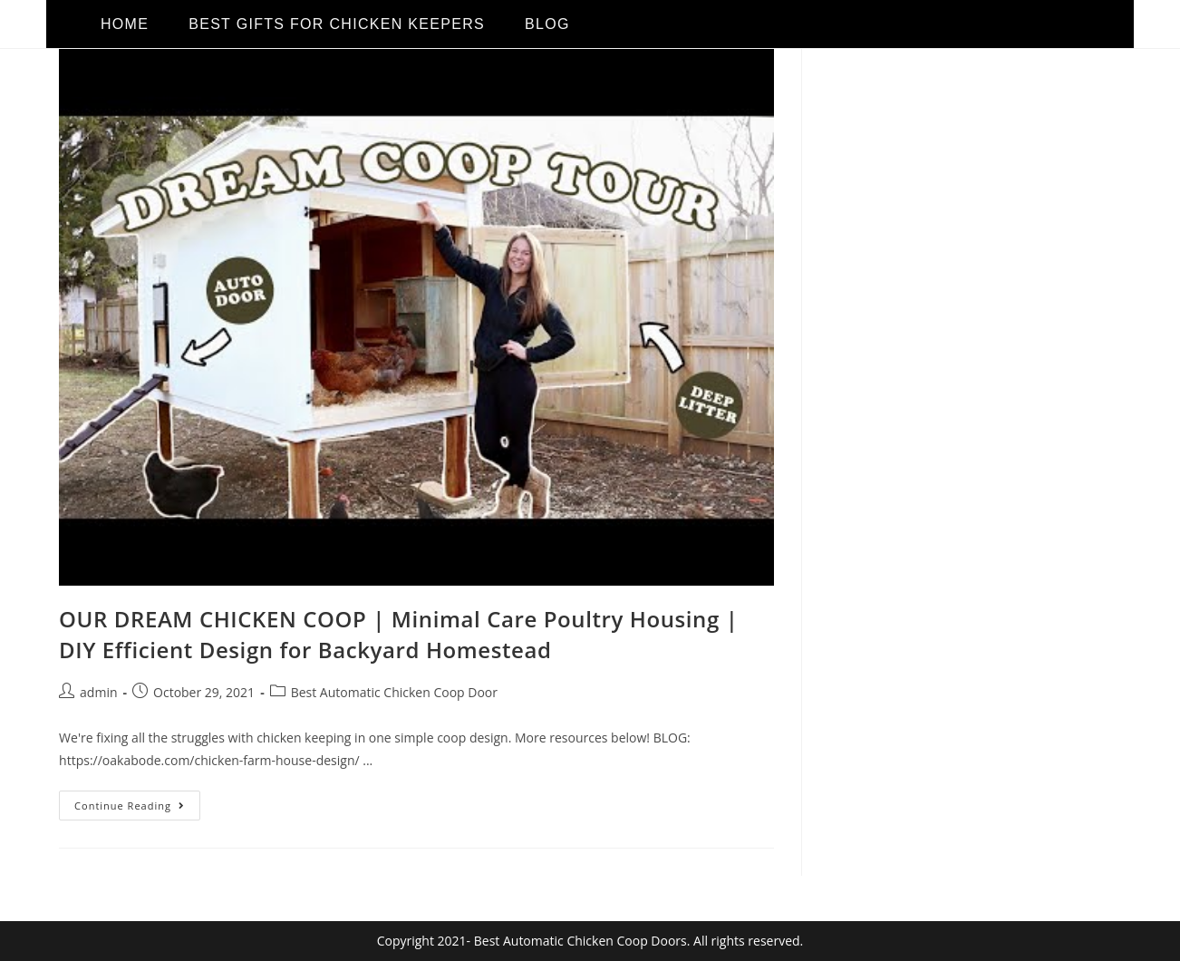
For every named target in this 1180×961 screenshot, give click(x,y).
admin (98, 692)
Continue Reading (137, 801)
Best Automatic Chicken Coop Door (394, 692)
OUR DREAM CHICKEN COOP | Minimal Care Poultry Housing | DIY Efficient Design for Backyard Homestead (398, 634)
